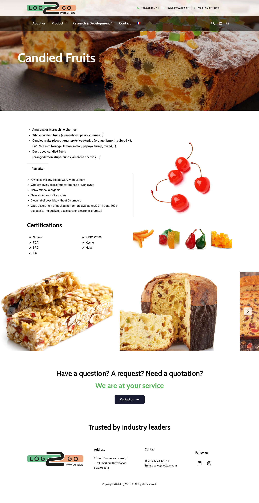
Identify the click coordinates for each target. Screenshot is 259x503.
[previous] (11, 311)
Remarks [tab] (37, 168)
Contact (125, 23)
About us (39, 23)
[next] (248, 311)
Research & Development (91, 23)
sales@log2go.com (165, 465)
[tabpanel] (80, 195)
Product (57, 23)
